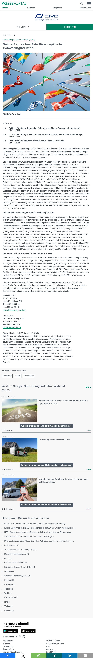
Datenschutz (8, 649)
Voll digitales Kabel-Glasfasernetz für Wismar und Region (29, 537)
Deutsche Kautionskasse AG (16, 554)
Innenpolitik (9, 580)
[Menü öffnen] (89, 3)
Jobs (47, 646)
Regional (58, 8)
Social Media (51, 652)
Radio (6, 602)
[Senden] (85, 655)
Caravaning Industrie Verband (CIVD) (19, 40)
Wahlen (7, 593)
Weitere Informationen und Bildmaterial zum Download (46, 426)
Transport (8, 589)
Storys (5, 8)
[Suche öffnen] (81, 3)
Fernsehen (9, 611)
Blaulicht (31, 8)
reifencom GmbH (11, 545)
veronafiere (9, 571)
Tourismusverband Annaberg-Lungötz (20, 550)
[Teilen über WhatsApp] (38, 655)
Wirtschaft (7, 376)
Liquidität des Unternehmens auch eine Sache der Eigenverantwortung (34, 523)
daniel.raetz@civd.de (12, 327)
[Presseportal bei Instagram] (23, 636)
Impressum (8, 640)
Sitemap (49, 649)
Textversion (8, 646)
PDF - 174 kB (44, 129)
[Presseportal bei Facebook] (16, 637)
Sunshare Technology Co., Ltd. (17, 576)
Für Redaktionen (52, 640)
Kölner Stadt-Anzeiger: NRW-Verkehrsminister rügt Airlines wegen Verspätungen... (39, 528)
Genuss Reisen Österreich (15, 563)
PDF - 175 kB (46, 135)
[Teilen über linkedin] (70, 655)
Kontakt (6, 643)
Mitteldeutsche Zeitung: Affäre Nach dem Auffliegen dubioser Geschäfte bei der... (39, 541)
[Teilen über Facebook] (8, 655)
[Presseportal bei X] (19, 637)
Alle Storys (23, 27)
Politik (17, 376)
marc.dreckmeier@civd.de (14, 310)
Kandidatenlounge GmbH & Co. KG (19, 567)
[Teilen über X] (23, 655)
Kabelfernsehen (11, 598)
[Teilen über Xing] (54, 655)
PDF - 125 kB (36, 142)
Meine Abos (85, 8)
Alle (88, 387)
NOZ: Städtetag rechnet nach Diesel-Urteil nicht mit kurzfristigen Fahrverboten (37, 532)
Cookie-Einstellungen (12, 652)
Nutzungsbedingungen (55, 643)
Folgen (69, 27)
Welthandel (29, 376)
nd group (8, 558)
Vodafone (8, 606)
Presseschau (10, 584)
